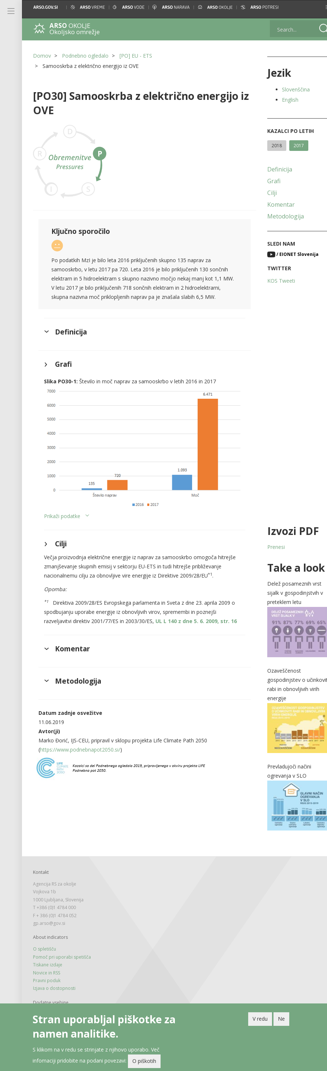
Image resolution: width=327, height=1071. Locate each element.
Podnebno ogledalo (85, 55)
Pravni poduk (46, 973)
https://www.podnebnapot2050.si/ (80, 770)
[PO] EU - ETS (136, 55)
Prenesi (266, 546)
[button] (315, 7)
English (280, 99)
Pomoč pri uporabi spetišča (62, 950)
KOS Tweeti (272, 280)
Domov (42, 55)
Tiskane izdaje (47, 958)
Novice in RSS (46, 965)
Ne (281, 1020)
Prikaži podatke (62, 519)
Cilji (262, 193)
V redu (260, 1020)
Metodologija (276, 216)
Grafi (264, 181)
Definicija (270, 169)
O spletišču (44, 942)
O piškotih (144, 1062)
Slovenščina (286, 89)
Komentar (271, 204)
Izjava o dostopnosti (54, 981)
